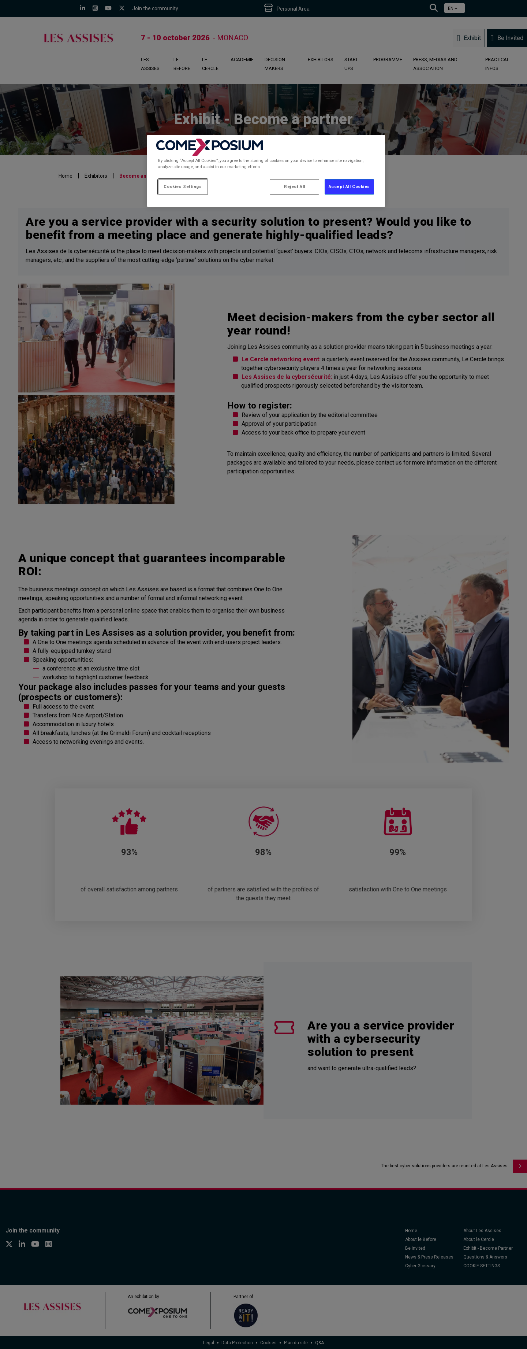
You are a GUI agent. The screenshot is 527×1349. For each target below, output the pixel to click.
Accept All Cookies (349, 186)
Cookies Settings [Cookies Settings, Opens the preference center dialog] (183, 186)
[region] (266, 171)
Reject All (294, 186)
